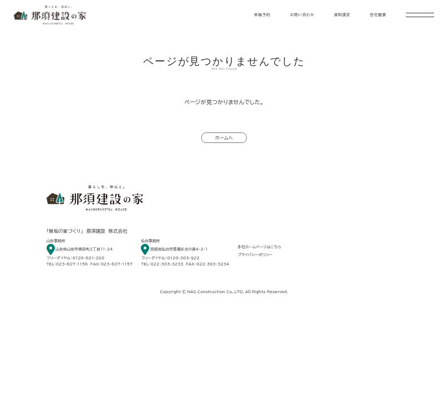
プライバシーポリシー (255, 255)
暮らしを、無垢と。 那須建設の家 (50, 15)
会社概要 (378, 15)
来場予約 (262, 15)
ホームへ (224, 138)
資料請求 (342, 15)
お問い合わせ (302, 15)
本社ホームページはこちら (260, 247)
